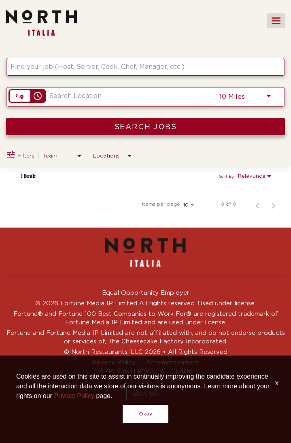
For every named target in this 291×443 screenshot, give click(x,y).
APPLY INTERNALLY (131, 371)
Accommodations (172, 362)
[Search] (145, 126)
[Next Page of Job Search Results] (274, 204)
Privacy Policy (114, 362)
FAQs (184, 371)
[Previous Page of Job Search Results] (257, 204)
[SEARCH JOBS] (145, 126)
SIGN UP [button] (146, 393)
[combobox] (141, 66)
